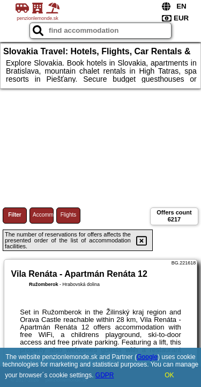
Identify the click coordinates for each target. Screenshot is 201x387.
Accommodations (43, 215)
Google (147, 357)
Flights (68, 215)
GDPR (104, 375)
